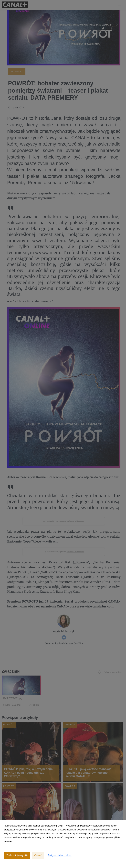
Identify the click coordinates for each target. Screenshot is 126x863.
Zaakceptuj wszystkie (17, 855)
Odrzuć (38, 855)
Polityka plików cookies (59, 855)
